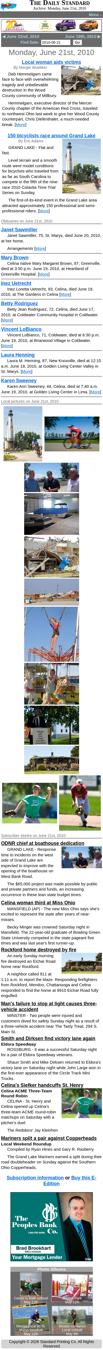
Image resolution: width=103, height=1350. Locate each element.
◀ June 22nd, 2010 (20, 36)
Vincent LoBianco (21, 329)
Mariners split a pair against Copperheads (49, 1138)
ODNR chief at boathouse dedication (42, 843)
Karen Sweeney (19, 380)
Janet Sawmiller (19, 229)
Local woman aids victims (51, 62)
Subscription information (35, 1178)
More (20, 124)
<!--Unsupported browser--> (51, 1301)
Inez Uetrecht (16, 283)
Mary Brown (15, 257)
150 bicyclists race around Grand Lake (51, 135)
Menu (95, 14)
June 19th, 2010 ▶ (83, 36)
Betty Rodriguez (19, 303)
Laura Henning (18, 355)
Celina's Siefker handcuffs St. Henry (42, 1085)
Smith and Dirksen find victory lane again (48, 1038)
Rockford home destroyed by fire (38, 950)
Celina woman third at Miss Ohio (38, 903)
